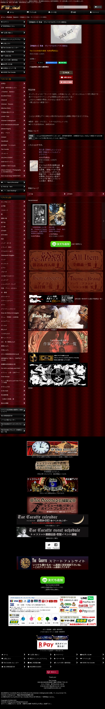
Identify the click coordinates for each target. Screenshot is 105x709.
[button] (66, 72)
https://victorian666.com (25, 695)
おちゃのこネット (49, 707)
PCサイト (53, 672)
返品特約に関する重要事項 (39, 67)
